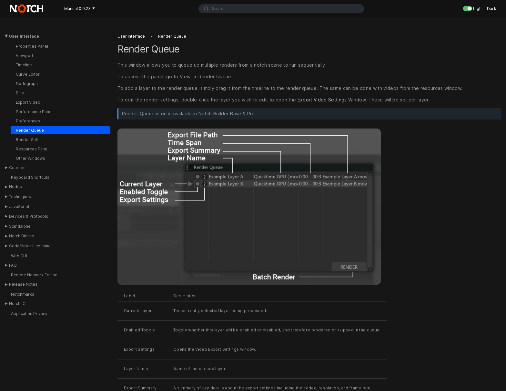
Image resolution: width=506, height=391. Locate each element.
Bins (20, 93)
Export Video (28, 102)
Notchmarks (22, 294)
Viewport (24, 55)
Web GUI (19, 255)
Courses (17, 167)
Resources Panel (32, 149)
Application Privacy (29, 313)
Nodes (15, 186)
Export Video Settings (322, 99)
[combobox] (281, 8)
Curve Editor (28, 74)
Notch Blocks (21, 236)
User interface (131, 36)
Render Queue (30, 130)
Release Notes (23, 284)
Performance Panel (34, 111)
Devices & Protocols (28, 216)
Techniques (20, 196)
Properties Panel (32, 46)
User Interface (24, 36)
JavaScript (19, 206)
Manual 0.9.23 (79, 8)
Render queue (172, 36)
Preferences (28, 121)
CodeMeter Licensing (30, 245)
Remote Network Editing (34, 274)
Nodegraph (27, 83)
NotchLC (17, 303)
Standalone (20, 226)
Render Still (27, 139)
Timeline (24, 64)
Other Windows (30, 158)
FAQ (13, 265)
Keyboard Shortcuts (30, 177)
